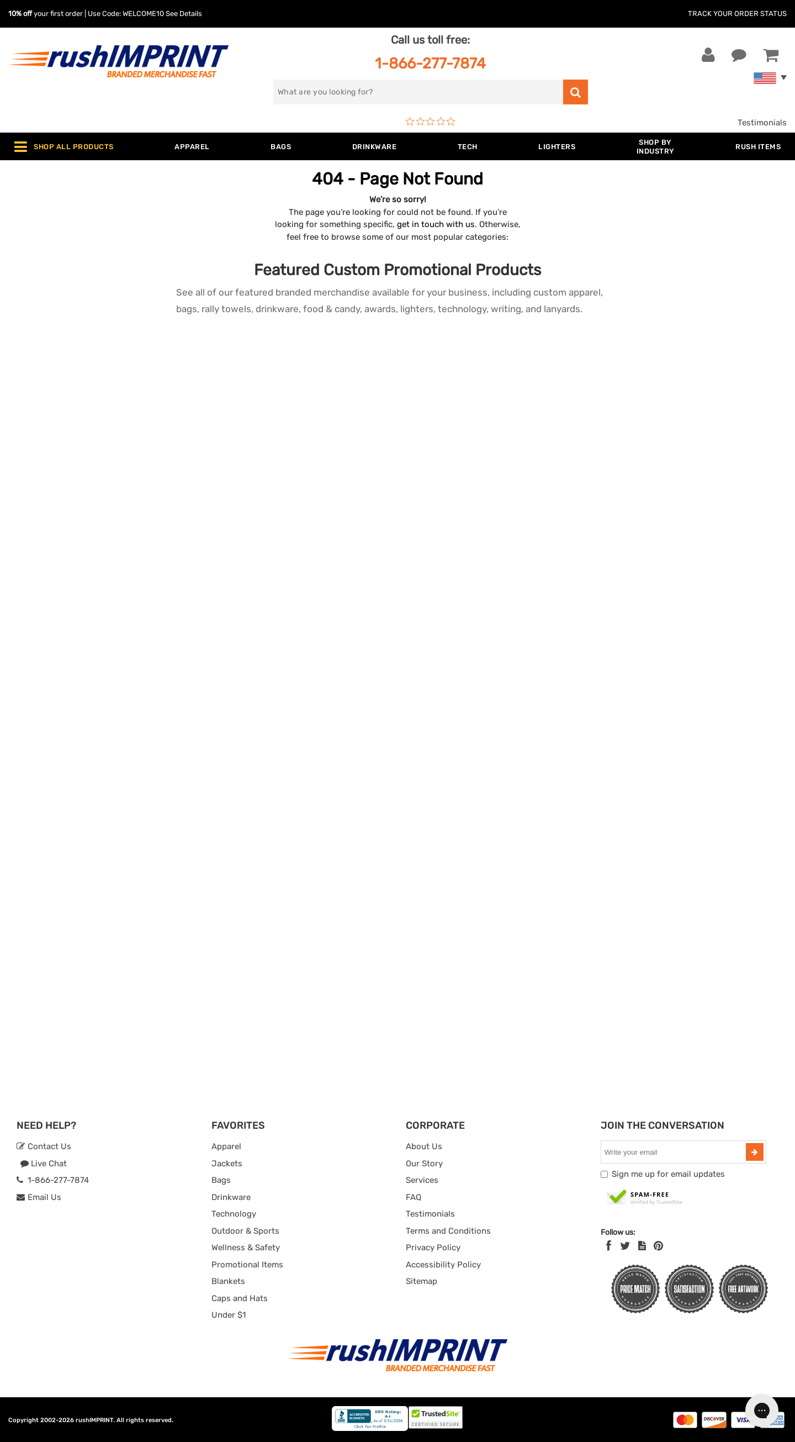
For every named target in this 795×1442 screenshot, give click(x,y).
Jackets (226, 1164)
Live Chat (43, 1164)
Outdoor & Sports (245, 1231)
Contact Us (44, 1146)
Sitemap (421, 1281)
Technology (233, 1214)
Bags (221, 1180)
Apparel (226, 1146)
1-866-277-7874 (430, 63)
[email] (674, 1152)
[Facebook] (608, 1245)
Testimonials (762, 123)
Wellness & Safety (245, 1247)
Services (422, 1180)
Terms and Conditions (448, 1231)
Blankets (228, 1281)
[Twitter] (625, 1245)
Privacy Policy (433, 1247)
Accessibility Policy (443, 1265)
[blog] (642, 1245)
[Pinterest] (658, 1245)
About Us (424, 1146)
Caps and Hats (239, 1298)
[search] (418, 92)
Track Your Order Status (737, 13)
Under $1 (228, 1315)
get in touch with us (436, 224)
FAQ (413, 1197)
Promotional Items (247, 1265)
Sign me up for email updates (668, 1174)
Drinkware (231, 1197)
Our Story (424, 1164)
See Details (184, 13)
